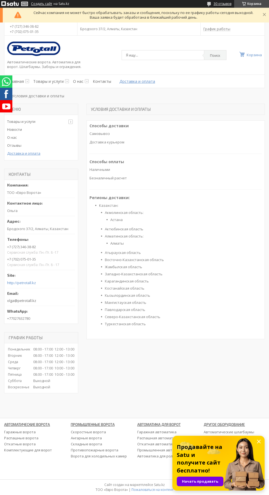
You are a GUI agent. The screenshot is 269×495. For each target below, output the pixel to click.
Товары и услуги (48, 81)
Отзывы (14, 145)
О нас (78, 81)
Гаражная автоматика (156, 431)
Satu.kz (159, 484)
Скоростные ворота (88, 431)
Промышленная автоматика (162, 450)
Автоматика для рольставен (162, 456)
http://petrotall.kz (21, 283)
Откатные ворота (20, 444)
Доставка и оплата (137, 81)
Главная (16, 81)
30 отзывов (222, 3)
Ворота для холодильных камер (99, 456)
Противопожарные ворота (94, 450)
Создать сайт (41, 4)
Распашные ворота (21, 437)
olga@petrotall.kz (21, 300)
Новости (14, 129)
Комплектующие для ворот (28, 450)
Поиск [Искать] (215, 55)
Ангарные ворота (86, 437)
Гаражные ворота (20, 431)
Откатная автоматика (156, 444)
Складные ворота (86, 444)
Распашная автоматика (158, 437)
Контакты (102, 81)
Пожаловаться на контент (152, 489)
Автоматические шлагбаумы (229, 431)
